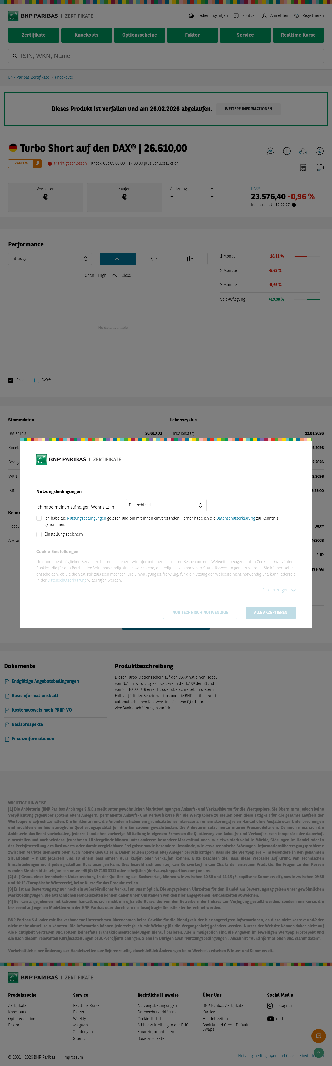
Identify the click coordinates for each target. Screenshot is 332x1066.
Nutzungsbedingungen (86, 519)
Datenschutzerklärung (235, 519)
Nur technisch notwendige (200, 613)
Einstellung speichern (64, 534)
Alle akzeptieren (270, 613)
